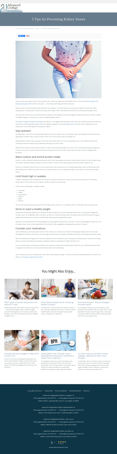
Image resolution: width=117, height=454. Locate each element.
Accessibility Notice (75, 391)
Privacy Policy (49, 391)
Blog (37, 28)
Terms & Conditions (61, 391)
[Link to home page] (11, 7)
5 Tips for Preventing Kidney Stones (50, 28)
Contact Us (86, 391)
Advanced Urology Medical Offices (25, 28)
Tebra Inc (39, 391)
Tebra (66, 447)
